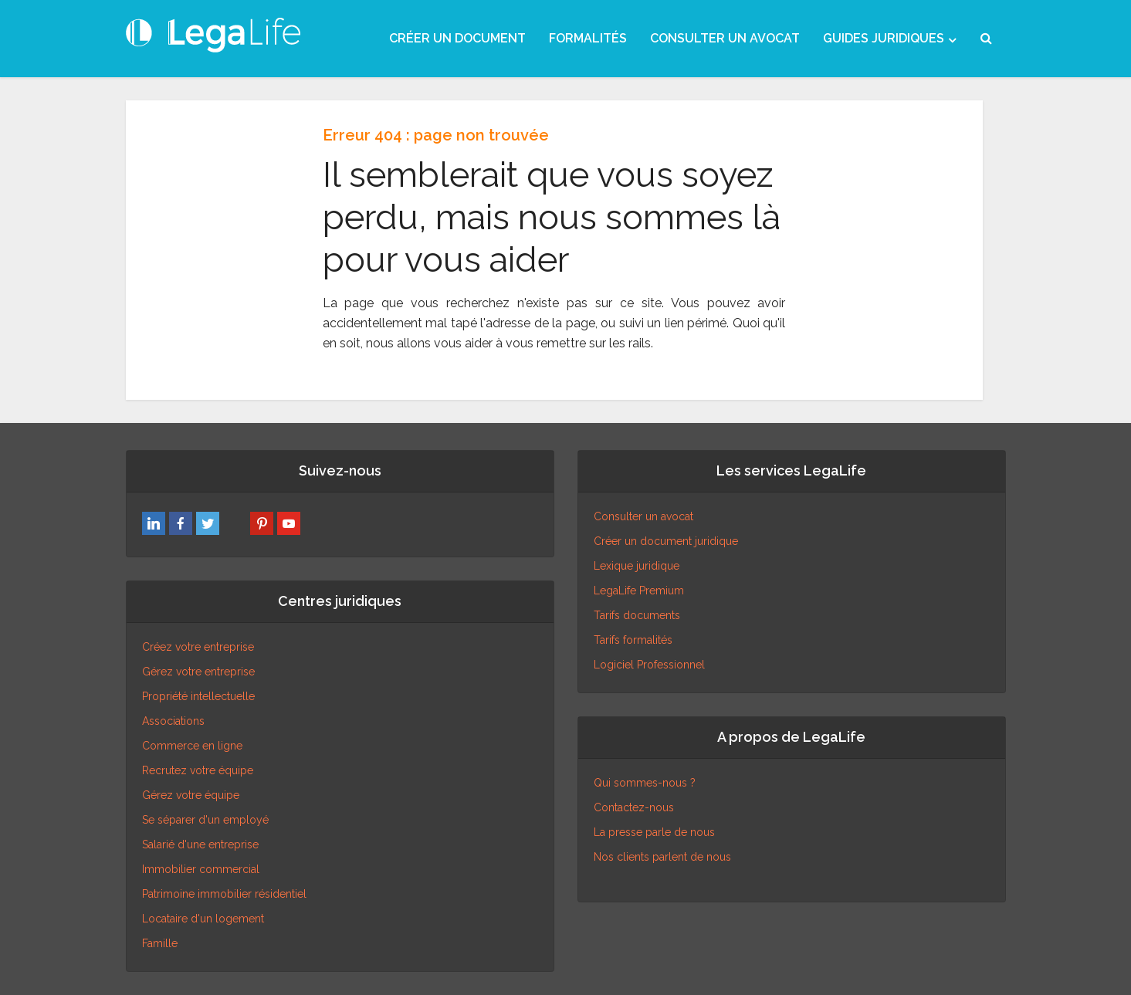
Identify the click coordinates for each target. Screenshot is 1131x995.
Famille (160, 943)
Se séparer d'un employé (205, 820)
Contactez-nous (634, 807)
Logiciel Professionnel (649, 664)
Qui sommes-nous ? (645, 783)
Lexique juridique (636, 566)
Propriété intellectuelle (198, 696)
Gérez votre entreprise (198, 671)
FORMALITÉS (588, 38)
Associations (173, 721)
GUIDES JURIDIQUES (883, 38)
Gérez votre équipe (190, 795)
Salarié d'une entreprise (200, 844)
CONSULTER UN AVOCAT (725, 38)
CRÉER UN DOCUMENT (457, 38)
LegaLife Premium (639, 590)
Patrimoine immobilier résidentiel (224, 894)
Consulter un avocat (643, 516)
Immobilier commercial (200, 869)
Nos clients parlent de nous (662, 857)
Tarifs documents (637, 615)
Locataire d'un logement (203, 918)
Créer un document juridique (666, 541)
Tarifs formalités (633, 640)
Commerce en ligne (192, 745)
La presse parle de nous (654, 832)
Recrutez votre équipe (197, 770)
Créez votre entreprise (198, 647)
